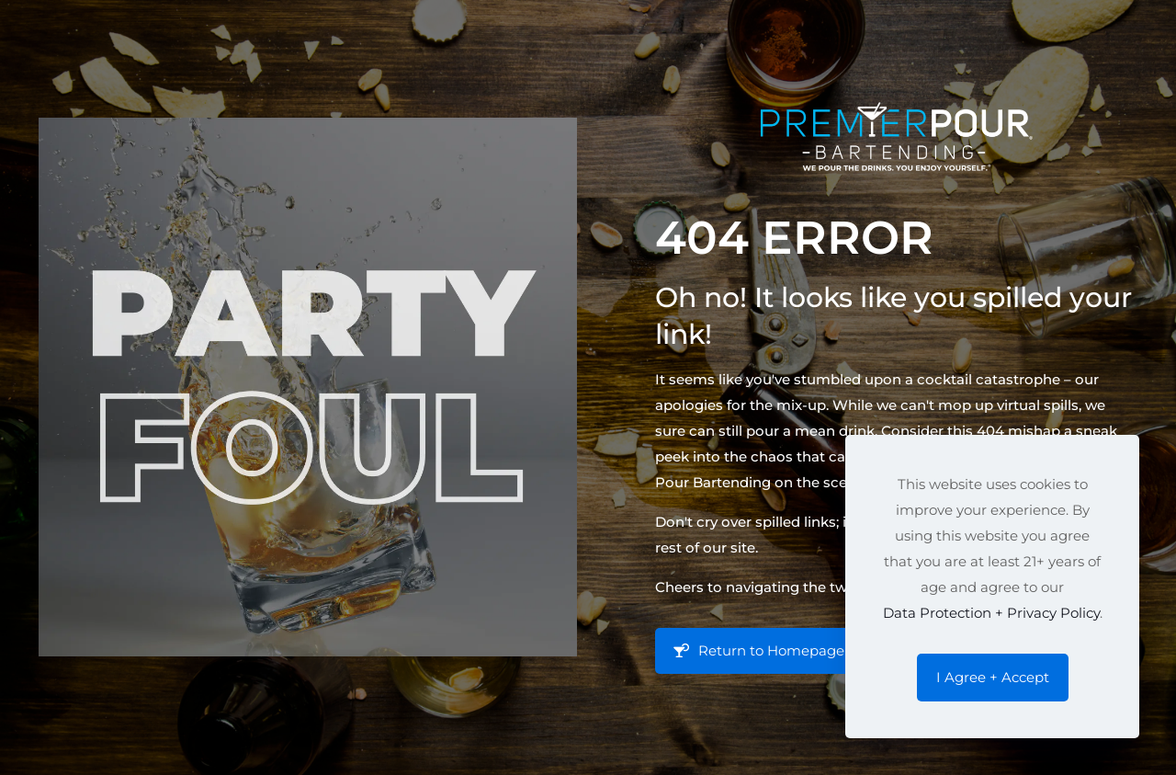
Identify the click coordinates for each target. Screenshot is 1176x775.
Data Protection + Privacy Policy (991, 612)
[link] (308, 387)
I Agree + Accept (992, 677)
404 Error (794, 238)
